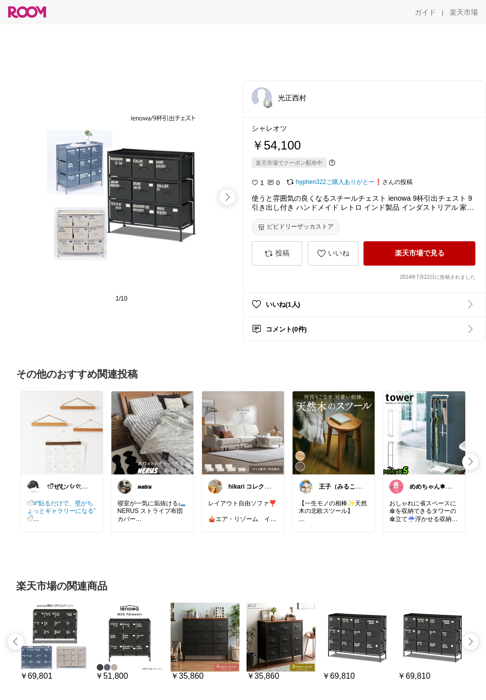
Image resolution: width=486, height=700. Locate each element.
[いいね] (333, 253)
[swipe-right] (227, 197)
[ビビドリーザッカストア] (296, 227)
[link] (62, 432)
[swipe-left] (16, 642)
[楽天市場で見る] (419, 253)
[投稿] (277, 253)
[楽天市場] (464, 12)
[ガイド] (425, 12)
